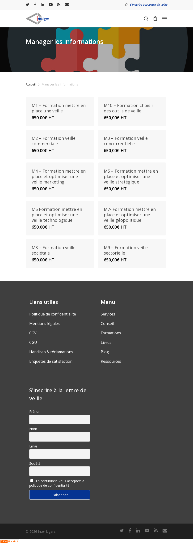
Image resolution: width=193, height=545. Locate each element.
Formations (111, 333)
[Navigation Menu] (164, 18)
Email (33, 446)
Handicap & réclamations (51, 351)
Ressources (111, 361)
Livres (106, 342)
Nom (33, 428)
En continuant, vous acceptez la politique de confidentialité (56, 483)
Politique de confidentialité (52, 314)
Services (108, 314)
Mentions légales (44, 323)
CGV (33, 333)
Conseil (107, 323)
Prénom (35, 411)
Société (35, 463)
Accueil (31, 84)
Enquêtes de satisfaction (50, 361)
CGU (33, 342)
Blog (105, 351)
